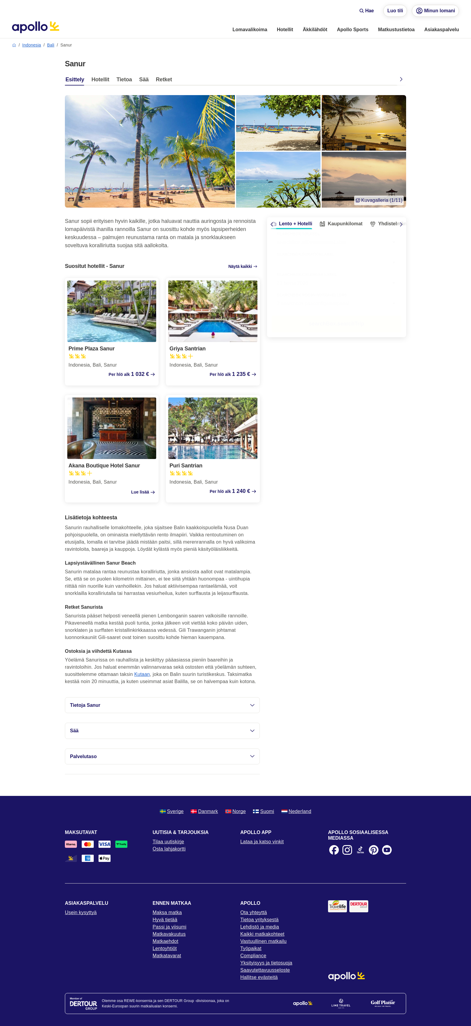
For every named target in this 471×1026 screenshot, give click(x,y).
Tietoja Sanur (162, 705)
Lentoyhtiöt (165, 948)
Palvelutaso (162, 756)
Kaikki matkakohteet (262, 934)
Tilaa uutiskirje (168, 841)
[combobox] (336, 262)
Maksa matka (167, 912)
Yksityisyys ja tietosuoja (266, 962)
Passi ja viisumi (170, 926)
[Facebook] (334, 850)
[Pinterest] (374, 850)
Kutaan (142, 674)
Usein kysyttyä (81, 912)
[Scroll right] (401, 224)
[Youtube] (387, 850)
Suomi (263, 811)
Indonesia (31, 45)
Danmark (204, 811)
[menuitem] (249, 30)
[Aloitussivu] (35, 27)
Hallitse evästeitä (259, 977)
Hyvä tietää (165, 919)
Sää (162, 730)
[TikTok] (360, 850)
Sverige (172, 811)
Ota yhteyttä (253, 912)
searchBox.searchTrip (336, 324)
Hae (366, 10)
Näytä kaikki (242, 266)
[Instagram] (347, 850)
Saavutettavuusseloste (265, 970)
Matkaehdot (165, 941)
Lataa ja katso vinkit (262, 841)
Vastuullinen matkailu (263, 941)
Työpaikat (250, 948)
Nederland (296, 811)
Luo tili (395, 10)
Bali (50, 45)
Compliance (253, 955)
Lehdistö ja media (259, 926)
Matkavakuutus (169, 934)
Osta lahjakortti (169, 848)
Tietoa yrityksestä (259, 919)
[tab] (76, 81)
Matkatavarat (167, 955)
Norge (235, 811)
